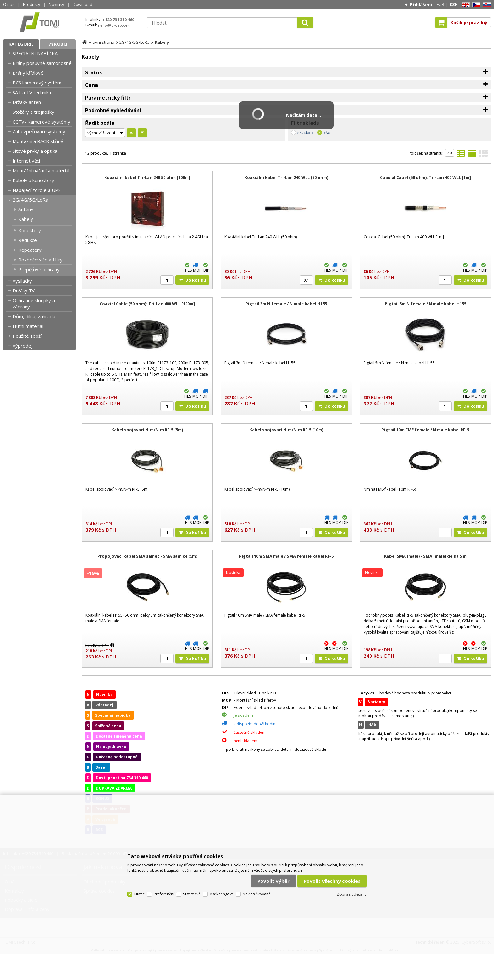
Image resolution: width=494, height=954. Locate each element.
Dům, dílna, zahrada (34, 316)
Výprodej (22, 345)
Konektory (29, 230)
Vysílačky (22, 281)
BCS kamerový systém (37, 82)
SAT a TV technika (32, 92)
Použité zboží (27, 336)
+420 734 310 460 (118, 19)
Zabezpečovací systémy (39, 131)
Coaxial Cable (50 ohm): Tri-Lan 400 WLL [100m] (147, 304)
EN (464, 5)
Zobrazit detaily (352, 894)
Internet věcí (26, 161)
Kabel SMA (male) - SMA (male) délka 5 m (425, 556)
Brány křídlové (28, 73)
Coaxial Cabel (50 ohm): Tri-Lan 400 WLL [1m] (425, 177)
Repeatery (30, 250)
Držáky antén (27, 102)
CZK (453, 4)
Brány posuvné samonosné (42, 63)
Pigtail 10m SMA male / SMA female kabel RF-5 (286, 556)
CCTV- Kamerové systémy (41, 121)
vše (327, 132)
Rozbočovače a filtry (40, 259)
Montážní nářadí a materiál (41, 170)
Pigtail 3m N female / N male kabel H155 (286, 304)
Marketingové (222, 894)
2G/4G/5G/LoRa (30, 200)
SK (485, 5)
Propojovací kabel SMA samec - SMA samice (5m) (147, 556)
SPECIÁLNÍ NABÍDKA (35, 53)
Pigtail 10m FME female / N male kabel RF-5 (425, 430)
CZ (475, 5)
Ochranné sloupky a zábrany (34, 303)
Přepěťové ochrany (39, 269)
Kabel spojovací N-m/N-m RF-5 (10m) (286, 430)
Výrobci (57, 44)
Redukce (27, 240)
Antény (25, 209)
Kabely (25, 219)
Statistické (192, 894)
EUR (440, 4)
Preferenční (164, 894)
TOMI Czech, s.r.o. (39, 22)
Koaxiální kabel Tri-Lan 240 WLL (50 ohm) (286, 177)
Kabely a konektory (33, 180)
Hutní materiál (28, 326)
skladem (305, 132)
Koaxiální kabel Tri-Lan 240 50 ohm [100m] (147, 177)
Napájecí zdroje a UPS (37, 190)
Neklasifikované (257, 894)
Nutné (139, 894)
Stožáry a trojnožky (33, 112)
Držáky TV (24, 290)
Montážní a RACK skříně (38, 141)
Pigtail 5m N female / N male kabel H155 (425, 304)
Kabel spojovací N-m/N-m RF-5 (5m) (147, 430)
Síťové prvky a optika (35, 151)
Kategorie (21, 44)
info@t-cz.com (114, 25)
